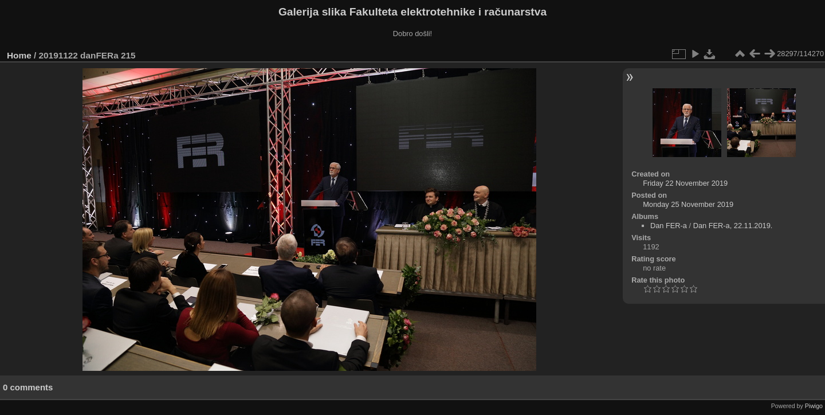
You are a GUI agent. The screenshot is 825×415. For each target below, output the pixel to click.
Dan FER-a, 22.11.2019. (733, 225)
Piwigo (814, 405)
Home (19, 55)
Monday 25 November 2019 (688, 204)
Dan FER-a (668, 225)
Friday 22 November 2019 (685, 183)
